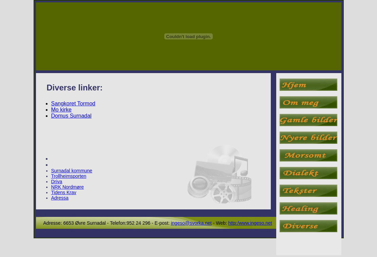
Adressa (60, 198)
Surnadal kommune (71, 170)
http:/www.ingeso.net (250, 223)
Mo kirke (61, 110)
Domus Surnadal (71, 116)
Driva (56, 181)
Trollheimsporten (69, 176)
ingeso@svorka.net (191, 223)
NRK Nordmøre (67, 187)
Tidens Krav (63, 192)
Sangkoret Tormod (73, 103)
